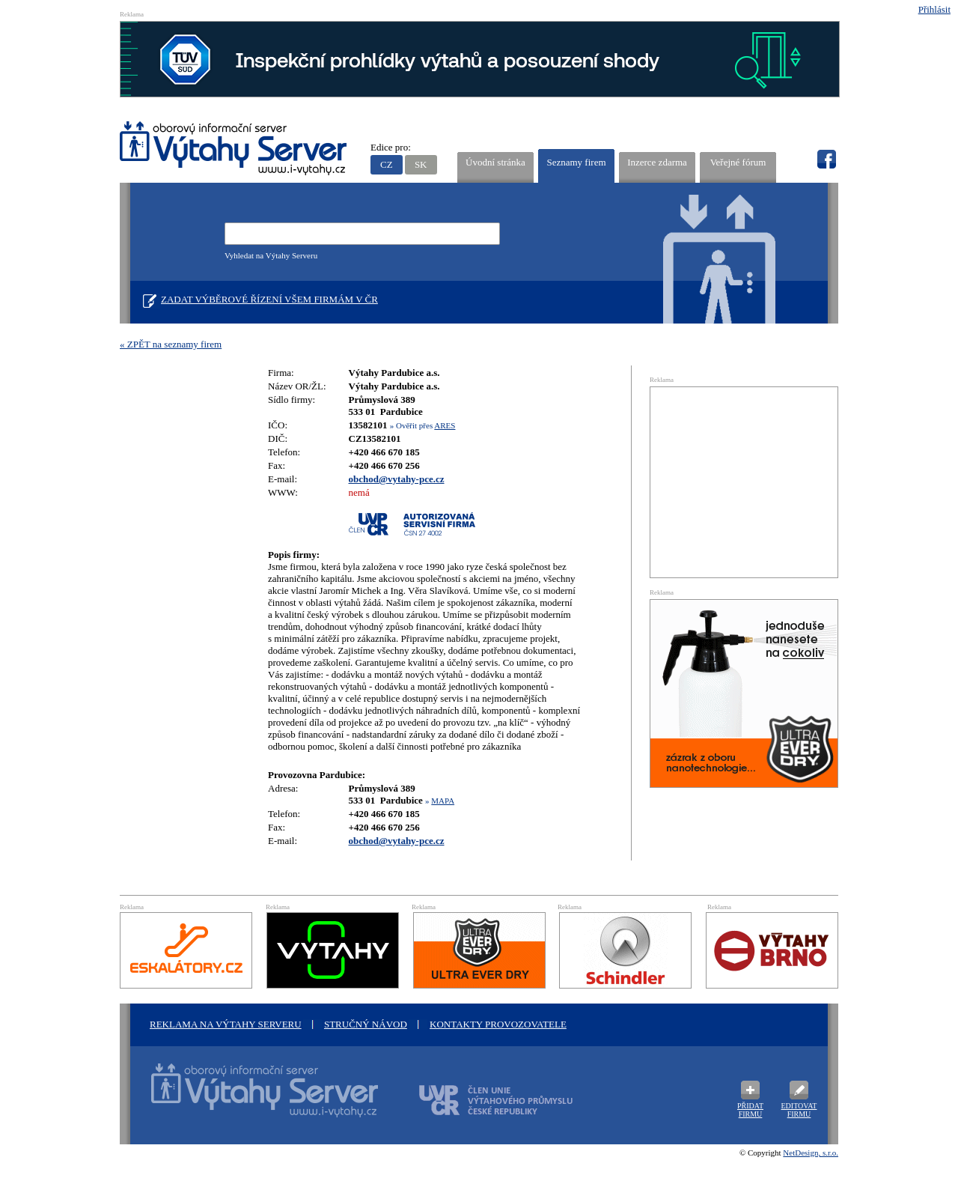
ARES (444, 425)
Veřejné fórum (738, 162)
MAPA (442, 800)
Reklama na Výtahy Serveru (226, 1024)
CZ (386, 164)
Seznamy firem (575, 162)
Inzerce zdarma (657, 162)
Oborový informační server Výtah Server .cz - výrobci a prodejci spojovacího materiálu (251, 1099)
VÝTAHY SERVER (234, 150)
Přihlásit (934, 9)
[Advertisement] (744, 480)
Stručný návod (365, 1024)
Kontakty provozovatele (498, 1024)
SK (421, 164)
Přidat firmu (750, 1110)
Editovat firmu (799, 1110)
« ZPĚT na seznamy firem (171, 344)
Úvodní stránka (495, 162)
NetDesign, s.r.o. (810, 1152)
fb (826, 159)
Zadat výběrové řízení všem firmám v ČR (269, 299)
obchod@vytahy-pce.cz (397, 479)
